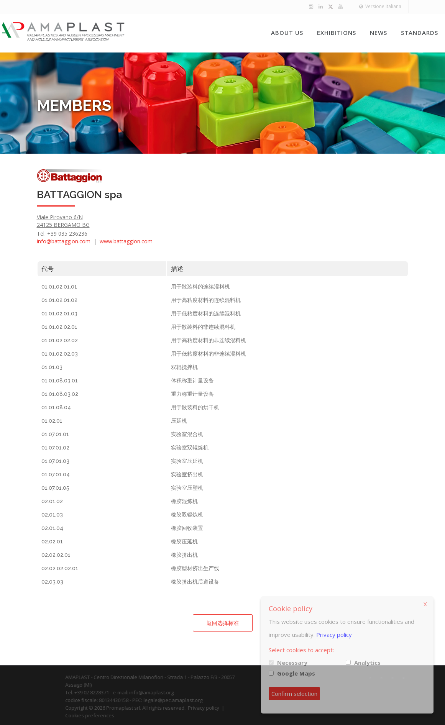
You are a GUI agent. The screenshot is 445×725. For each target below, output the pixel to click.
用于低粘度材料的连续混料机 (206, 313)
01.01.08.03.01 (59, 380)
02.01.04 (52, 528)
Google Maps (296, 673)
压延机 (179, 421)
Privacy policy (334, 634)
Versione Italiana (380, 6)
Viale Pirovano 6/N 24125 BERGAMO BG (63, 220)
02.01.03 (52, 515)
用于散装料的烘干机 (195, 407)
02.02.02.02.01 (59, 568)
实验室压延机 (187, 461)
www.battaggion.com (126, 241)
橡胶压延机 (184, 541)
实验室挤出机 (187, 474)
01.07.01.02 (55, 448)
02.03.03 (52, 582)
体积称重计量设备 (192, 380)
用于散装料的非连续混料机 (203, 327)
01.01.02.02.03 (59, 354)
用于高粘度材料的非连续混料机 (208, 340)
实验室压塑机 (187, 488)
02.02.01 (52, 541)
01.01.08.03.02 (59, 394)
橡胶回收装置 (187, 528)
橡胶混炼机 (184, 501)
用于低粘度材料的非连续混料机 (208, 354)
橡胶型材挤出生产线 (195, 568)
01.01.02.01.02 (59, 300)
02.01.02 (52, 501)
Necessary (292, 662)
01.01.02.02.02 (59, 340)
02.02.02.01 (56, 555)
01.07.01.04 (55, 474)
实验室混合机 (187, 434)
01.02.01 (51, 421)
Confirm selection (294, 693)
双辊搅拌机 (184, 367)
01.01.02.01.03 (59, 313)
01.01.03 (51, 367)
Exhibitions (336, 32)
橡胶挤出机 (184, 555)
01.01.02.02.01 (59, 327)
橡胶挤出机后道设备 (195, 582)
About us (287, 32)
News (378, 32)
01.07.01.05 (55, 488)
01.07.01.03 (55, 461)
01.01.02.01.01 (59, 287)
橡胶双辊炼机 (187, 515)
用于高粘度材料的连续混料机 (206, 300)
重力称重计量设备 (192, 394)
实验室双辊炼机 (190, 448)
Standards (419, 32)
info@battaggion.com (63, 241)
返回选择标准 (223, 623)
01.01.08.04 (56, 407)
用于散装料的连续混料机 (200, 287)
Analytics (367, 662)
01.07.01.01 (55, 434)
